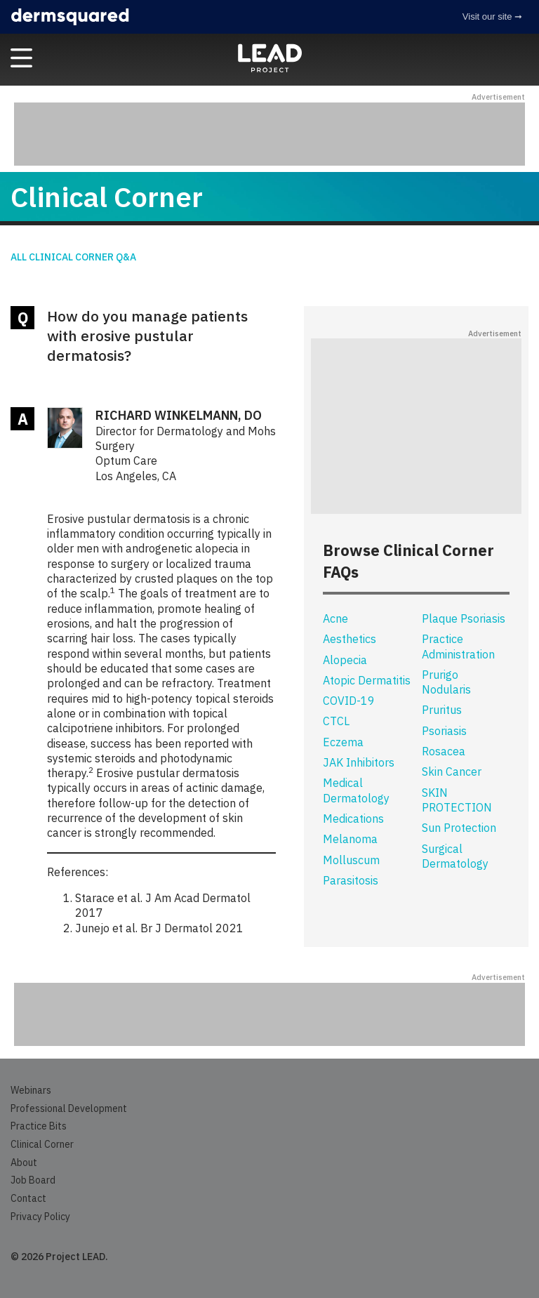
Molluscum (351, 860)
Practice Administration (458, 646)
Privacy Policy (40, 1216)
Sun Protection (459, 828)
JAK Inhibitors (358, 762)
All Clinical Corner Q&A (73, 257)
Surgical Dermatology (455, 856)
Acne (335, 618)
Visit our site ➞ (492, 16)
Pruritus (442, 710)
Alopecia (345, 660)
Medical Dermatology (356, 790)
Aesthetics (349, 639)
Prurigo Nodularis (446, 682)
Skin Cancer (451, 771)
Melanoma (350, 839)
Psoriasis (444, 731)
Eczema (343, 742)
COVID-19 (349, 701)
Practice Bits (39, 1126)
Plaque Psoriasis (463, 618)
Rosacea (443, 751)
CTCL (336, 721)
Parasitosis (350, 880)
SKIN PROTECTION (457, 800)
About (24, 1162)
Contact (28, 1198)
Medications (353, 819)
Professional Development (69, 1108)
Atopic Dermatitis (367, 680)
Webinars (31, 1090)
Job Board (33, 1180)
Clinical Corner (42, 1144)
